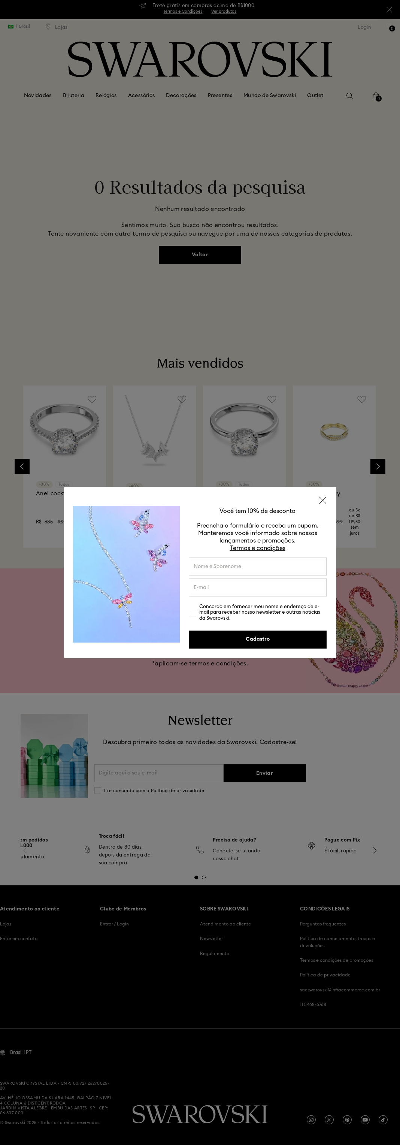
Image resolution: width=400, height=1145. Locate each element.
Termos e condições (257, 548)
